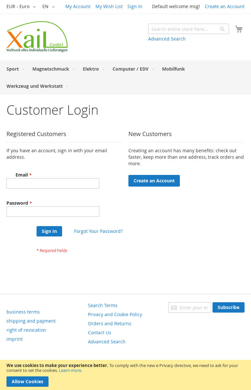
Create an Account (225, 6)
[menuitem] (14, 68)
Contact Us (99, 332)
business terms (23, 312)
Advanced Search (167, 39)
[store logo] (37, 36)
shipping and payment (31, 321)
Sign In (134, 6)
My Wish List (109, 6)
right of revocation (26, 330)
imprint (14, 339)
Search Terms (102, 305)
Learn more (70, 370)
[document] (125, 375)
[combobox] (188, 29)
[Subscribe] (229, 307)
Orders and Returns (109, 323)
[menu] (125, 77)
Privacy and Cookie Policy (115, 314)
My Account (78, 6)
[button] (22, 6)
